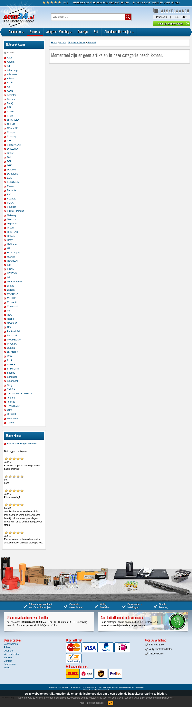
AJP (9, 66)
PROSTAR (12, 343)
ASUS (10, 90)
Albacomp (12, 70)
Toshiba (11, 401)
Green (10, 227)
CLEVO (11, 124)
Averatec (11, 95)
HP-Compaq (13, 252)
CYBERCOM (14, 144)
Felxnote (11, 190)
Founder (11, 207)
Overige (83, 31)
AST (9, 86)
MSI (9, 310)
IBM (9, 265)
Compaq (11, 136)
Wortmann (12, 418)
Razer (10, 356)
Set (96, 31)
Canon (10, 111)
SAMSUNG (13, 368)
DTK (9, 165)
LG (8, 277)
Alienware (12, 74)
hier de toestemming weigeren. (157, 697)
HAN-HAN (12, 231)
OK (110, 703)
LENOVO (12, 273)
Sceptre (11, 372)
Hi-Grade (12, 244)
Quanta (11, 348)
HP (8, 248)
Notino (10, 319)
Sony (9, 385)
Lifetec (10, 285)
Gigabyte (11, 223)
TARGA (11, 389)
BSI (9, 107)
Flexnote (11, 198)
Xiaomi (10, 422)
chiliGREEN (13, 119)
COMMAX (12, 128)
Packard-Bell (13, 331)
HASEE (11, 236)
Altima (10, 78)
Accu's (35, 31)
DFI (9, 161)
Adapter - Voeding (59, 31)
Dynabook (12, 173)
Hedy (10, 240)
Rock (9, 360)
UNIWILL (12, 414)
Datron (10, 153)
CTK (9, 140)
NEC (9, 314)
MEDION (11, 298)
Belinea (11, 99)
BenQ (10, 103)
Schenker (12, 377)
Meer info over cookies (92, 703)
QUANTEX (12, 352)
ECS (9, 178)
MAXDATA (12, 294)
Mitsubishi (12, 306)
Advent (10, 61)
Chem (10, 115)
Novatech (12, 323)
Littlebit (10, 289)
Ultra (9, 410)
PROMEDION (14, 339)
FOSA (10, 202)
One (9, 327)
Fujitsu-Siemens (15, 211)
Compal (11, 132)
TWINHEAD (13, 406)
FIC (9, 194)
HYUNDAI (12, 260)
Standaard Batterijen (119, 31)
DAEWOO (12, 148)
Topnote (11, 397)
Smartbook (12, 381)
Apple (10, 82)
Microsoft (12, 302)
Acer (9, 57)
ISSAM (10, 269)
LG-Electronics (15, 281)
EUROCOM (13, 182)
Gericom (11, 219)
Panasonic (12, 335)
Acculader (16, 31)
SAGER (11, 364)
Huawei (11, 256)
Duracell (11, 169)
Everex (10, 186)
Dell (9, 157)
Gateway (11, 215)
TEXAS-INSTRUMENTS (20, 393)
